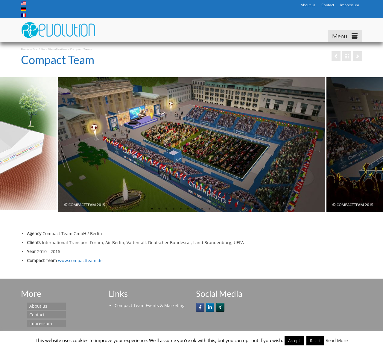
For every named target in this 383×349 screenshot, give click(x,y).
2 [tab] (159, 209)
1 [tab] (152, 209)
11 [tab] (224, 209)
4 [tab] (174, 209)
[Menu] (345, 36)
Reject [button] (315, 340)
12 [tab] (231, 209)
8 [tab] (202, 209)
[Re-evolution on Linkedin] (210, 307)
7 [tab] (195, 209)
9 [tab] (209, 209)
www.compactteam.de (80, 260)
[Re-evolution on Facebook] (200, 307)
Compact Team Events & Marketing (150, 305)
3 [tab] (166, 209)
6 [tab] (188, 209)
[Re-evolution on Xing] (220, 307)
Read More (337, 340)
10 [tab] (217, 209)
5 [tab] (181, 209)
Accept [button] (294, 340)
